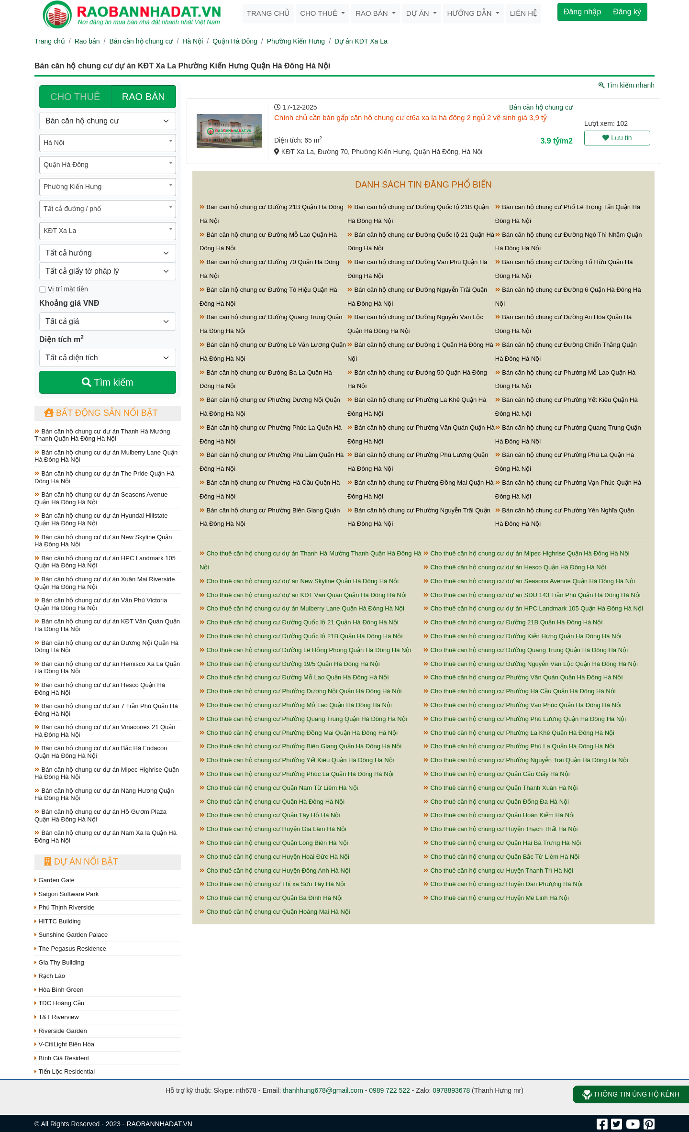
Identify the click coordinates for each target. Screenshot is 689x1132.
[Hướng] (107, 253)
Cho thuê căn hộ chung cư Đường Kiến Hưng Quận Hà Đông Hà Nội (522, 636)
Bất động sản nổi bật (101, 413)
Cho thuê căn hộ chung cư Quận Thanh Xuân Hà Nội (500, 787)
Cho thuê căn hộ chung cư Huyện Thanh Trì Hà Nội (498, 870)
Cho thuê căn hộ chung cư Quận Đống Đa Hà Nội (496, 801)
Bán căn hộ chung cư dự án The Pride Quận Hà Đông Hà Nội (104, 477)
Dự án (418, 13)
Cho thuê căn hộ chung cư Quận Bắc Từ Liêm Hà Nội (501, 856)
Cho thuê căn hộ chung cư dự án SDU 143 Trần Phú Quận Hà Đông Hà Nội (532, 595)
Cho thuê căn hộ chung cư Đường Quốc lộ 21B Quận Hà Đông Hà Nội (301, 636)
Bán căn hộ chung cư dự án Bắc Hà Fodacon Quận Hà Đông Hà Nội (100, 751)
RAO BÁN (143, 96)
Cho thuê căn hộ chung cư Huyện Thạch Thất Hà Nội (500, 828)
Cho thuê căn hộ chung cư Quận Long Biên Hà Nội (274, 842)
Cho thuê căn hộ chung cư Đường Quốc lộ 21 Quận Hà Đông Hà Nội (299, 622)
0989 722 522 (389, 1090)
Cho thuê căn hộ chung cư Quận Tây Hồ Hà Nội (270, 815)
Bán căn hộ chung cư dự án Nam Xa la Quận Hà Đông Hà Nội (105, 836)
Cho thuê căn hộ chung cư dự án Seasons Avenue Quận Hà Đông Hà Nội (529, 581)
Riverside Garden (60, 1030)
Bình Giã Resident (61, 1058)
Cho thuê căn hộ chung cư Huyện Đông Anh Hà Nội (275, 870)
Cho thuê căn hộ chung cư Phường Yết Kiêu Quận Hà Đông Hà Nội (297, 760)
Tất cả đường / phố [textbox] (72, 208)
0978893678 (451, 1090)
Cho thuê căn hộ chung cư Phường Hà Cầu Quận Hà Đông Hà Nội (519, 691)
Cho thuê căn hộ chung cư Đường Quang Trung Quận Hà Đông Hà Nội (525, 650)
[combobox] (107, 143)
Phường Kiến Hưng (296, 41)
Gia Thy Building (59, 962)
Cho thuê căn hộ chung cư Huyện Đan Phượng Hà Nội (502, 884)
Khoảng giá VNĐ (69, 303)
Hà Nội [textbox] (54, 142)
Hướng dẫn (470, 13)
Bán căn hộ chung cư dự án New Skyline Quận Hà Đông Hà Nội (103, 540)
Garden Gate (54, 880)
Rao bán (373, 13)
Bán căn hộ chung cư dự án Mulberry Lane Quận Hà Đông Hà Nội (106, 456)
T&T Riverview (56, 1017)
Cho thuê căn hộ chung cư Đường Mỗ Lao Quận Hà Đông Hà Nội (294, 677)
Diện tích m (61, 339)
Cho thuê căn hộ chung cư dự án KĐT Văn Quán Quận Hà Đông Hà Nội (303, 595)
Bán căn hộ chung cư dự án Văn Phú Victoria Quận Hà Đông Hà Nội (100, 604)
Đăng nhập (582, 12)
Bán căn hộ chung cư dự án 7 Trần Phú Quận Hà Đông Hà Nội (106, 709)
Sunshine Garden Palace (71, 934)
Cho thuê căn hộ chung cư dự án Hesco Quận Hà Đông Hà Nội (514, 567)
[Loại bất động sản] (107, 121)
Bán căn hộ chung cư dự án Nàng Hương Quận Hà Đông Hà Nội (104, 794)
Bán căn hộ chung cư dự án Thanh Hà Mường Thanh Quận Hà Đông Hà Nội (102, 435)
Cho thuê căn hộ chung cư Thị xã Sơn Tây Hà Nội (272, 884)
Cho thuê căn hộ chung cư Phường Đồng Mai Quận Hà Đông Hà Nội (299, 732)
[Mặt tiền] (42, 289)
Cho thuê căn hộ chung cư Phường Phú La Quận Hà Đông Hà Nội (518, 746)
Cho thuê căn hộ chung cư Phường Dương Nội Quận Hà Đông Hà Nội (300, 691)
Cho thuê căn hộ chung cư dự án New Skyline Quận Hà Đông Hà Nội (299, 581)
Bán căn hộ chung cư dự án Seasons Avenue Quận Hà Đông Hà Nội (100, 498)
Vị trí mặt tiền (63, 289)
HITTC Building (57, 921)
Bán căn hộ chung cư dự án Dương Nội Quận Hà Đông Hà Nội (106, 646)
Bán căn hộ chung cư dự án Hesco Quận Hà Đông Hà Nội (99, 688)
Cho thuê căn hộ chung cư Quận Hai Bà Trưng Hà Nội (502, 842)
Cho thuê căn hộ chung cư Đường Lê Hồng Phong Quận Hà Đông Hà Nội (305, 650)
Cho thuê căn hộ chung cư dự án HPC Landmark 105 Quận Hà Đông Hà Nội (533, 608)
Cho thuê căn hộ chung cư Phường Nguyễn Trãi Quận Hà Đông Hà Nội (525, 760)
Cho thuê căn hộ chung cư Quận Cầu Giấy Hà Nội (496, 773)
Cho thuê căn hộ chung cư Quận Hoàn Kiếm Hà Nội (499, 815)
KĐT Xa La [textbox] (60, 230)
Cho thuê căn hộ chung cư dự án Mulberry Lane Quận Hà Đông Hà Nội (302, 608)
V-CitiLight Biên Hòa (64, 1044)
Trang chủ (268, 13)
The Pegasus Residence (70, 948)
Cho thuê (319, 13)
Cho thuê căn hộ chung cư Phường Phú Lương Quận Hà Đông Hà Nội (524, 718)
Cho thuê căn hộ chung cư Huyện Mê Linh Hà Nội (496, 897)
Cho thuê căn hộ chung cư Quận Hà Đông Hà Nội (272, 801)
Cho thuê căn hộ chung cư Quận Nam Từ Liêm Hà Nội (279, 787)
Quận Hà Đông (234, 41)
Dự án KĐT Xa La (361, 41)
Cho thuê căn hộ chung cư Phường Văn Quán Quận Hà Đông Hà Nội (522, 677)
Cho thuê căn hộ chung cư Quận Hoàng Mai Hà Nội (275, 911)
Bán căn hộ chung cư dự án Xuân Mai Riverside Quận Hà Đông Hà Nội (104, 583)
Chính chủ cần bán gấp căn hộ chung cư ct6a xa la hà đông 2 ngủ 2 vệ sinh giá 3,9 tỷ (410, 117)
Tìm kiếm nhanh (627, 85)
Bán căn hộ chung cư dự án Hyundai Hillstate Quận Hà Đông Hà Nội (100, 519)
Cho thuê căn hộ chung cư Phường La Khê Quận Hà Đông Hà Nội (518, 732)
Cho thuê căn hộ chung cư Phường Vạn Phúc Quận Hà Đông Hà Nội (522, 705)
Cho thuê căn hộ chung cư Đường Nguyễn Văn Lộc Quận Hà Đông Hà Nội (530, 663)
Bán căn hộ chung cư (141, 41)
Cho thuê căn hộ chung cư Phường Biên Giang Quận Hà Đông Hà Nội (300, 746)
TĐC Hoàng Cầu (59, 1003)
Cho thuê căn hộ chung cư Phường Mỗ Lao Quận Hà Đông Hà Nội (296, 705)
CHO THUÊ (75, 96)
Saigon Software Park (66, 894)
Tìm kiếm (107, 382)
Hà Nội (192, 41)
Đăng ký (627, 12)
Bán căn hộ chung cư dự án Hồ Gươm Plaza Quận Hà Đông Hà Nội (100, 815)
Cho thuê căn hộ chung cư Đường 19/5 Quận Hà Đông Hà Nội (290, 663)
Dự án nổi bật (81, 861)
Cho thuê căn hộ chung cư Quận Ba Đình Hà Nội (271, 897)
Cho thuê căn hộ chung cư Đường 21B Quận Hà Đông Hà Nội (512, 622)
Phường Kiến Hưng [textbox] (72, 186)
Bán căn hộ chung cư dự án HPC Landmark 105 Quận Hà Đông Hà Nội (105, 562)
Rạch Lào (49, 975)
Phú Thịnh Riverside (64, 907)
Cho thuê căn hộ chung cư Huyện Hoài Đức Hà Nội (274, 856)
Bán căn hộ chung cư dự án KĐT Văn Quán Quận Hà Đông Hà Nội (107, 625)
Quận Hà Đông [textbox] (66, 164)
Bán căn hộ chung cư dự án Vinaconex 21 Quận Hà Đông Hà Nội (105, 730)
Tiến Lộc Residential (64, 1071)
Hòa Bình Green (59, 989)
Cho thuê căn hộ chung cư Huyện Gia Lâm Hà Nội (273, 828)
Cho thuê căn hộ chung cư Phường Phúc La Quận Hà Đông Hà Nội (296, 773)
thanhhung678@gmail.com (323, 1090)
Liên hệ (523, 13)
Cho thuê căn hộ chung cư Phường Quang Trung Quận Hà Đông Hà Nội (303, 718)
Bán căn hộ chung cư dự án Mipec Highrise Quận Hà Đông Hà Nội (106, 773)
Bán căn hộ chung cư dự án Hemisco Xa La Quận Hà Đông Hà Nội (107, 667)
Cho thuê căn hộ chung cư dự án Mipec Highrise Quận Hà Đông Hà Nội (526, 553)
